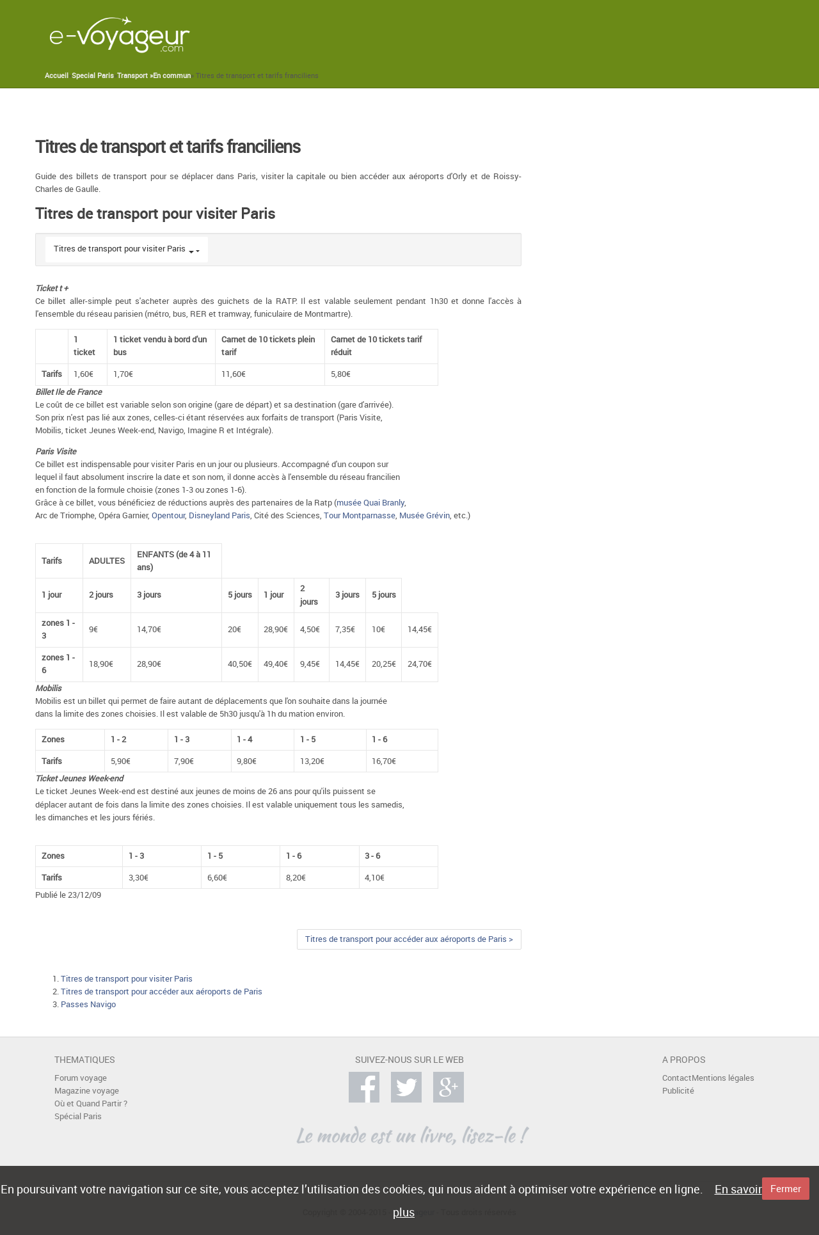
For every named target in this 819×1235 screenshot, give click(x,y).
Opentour (168, 515)
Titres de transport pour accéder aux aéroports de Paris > (409, 939)
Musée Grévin (424, 515)
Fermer (785, 1188)
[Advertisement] (530, 34)
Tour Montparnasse (359, 515)
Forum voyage (80, 1077)
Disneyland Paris (219, 515)
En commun (172, 75)
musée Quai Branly (370, 502)
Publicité (678, 1090)
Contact (677, 1077)
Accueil (56, 75)
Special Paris (93, 75)
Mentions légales (723, 1077)
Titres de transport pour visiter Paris (120, 248)
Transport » (135, 75)
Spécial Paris (78, 1116)
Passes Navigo (88, 1004)
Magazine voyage (86, 1090)
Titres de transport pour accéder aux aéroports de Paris (161, 991)
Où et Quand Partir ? (90, 1103)
